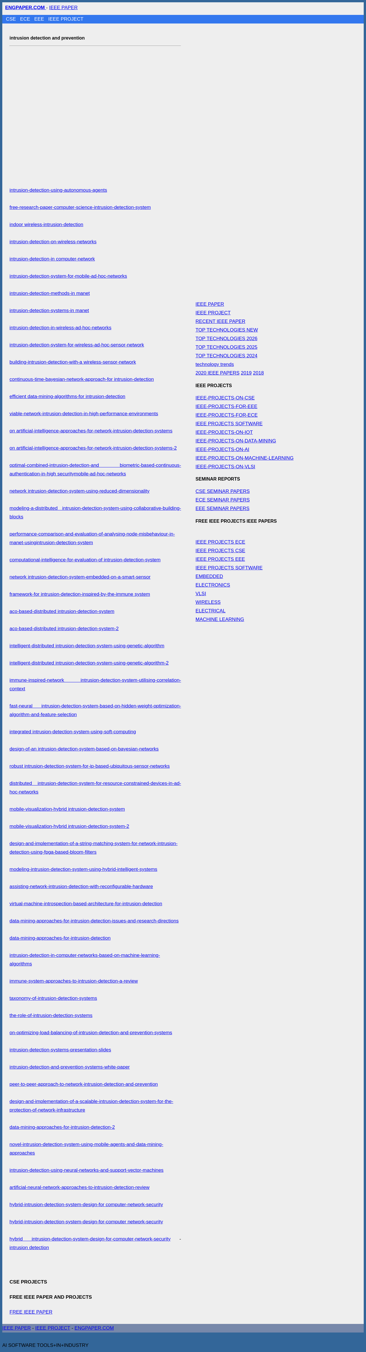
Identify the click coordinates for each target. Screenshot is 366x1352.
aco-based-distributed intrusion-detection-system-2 (64, 628)
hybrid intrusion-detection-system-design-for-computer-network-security (89, 1239)
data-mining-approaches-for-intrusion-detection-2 (62, 1127)
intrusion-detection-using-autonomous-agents (58, 190)
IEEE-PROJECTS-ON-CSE (225, 398)
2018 (258, 373)
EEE (39, 19)
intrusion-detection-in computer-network (52, 259)
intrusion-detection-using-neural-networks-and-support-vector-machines (86, 1170)
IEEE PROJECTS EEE (220, 559)
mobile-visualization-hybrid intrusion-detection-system (67, 809)
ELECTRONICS (213, 585)
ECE (25, 19)
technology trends (215, 364)
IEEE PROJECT (65, 19)
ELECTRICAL (211, 611)
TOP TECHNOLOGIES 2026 (226, 338)
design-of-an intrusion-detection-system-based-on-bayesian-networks (84, 749)
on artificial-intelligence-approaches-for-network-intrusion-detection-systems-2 (93, 448)
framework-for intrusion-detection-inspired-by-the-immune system (79, 594)
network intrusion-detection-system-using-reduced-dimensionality (79, 491)
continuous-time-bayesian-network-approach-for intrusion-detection (81, 379)
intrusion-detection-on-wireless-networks (52, 241)
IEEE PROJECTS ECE (220, 542)
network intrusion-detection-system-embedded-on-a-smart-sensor (79, 577)
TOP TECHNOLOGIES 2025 (226, 347)
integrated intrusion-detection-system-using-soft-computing (72, 731)
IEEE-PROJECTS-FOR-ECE (227, 415)
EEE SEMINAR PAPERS (223, 508)
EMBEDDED (209, 576)
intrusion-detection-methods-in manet (49, 293)
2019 (246, 373)
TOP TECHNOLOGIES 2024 (226, 355)
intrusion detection (29, 1247)
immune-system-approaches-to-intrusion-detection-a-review (73, 981)
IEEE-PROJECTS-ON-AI (222, 449)
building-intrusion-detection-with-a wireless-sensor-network (72, 362)
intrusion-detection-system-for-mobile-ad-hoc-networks (68, 276)
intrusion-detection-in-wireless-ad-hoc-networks (60, 327)
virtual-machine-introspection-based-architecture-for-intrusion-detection (85, 903)
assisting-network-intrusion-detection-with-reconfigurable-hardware (81, 886)
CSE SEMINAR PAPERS (223, 491)
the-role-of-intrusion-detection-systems (50, 1015)
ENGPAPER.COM (94, 1328)
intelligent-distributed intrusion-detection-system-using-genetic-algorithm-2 (89, 663)
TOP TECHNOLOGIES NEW (227, 330)
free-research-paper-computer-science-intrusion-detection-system (80, 207)
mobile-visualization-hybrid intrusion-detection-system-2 (69, 826)
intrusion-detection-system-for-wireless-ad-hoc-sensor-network (76, 345)
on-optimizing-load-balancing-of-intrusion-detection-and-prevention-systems (90, 1032)
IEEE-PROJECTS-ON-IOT (224, 432)
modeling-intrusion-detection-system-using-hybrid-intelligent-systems (83, 869)
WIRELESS (208, 602)
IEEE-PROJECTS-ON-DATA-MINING (236, 441)
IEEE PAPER (63, 7)
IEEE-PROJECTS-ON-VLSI (225, 466)
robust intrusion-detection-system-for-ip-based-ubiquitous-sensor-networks (89, 766)
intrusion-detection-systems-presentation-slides (60, 1050)
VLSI (201, 593)
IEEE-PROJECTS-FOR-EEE (226, 406)
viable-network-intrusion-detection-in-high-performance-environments (83, 413)
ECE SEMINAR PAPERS (223, 500)
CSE (11, 19)
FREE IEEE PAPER (30, 1312)
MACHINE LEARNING (220, 619)
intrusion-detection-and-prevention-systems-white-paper (69, 1067)
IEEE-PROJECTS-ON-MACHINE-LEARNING (245, 458)
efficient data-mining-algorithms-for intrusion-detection (67, 396)
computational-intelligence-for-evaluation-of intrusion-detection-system (84, 560)
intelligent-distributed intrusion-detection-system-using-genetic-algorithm (86, 645)
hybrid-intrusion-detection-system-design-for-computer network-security (86, 1221)
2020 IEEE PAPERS (218, 373)
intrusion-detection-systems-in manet (49, 310)
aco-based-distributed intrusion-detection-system (61, 611)
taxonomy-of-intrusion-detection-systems (53, 998)
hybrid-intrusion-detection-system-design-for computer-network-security (86, 1204)
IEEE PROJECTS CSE (220, 550)
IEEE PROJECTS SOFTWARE (229, 423)
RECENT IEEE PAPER (220, 321)
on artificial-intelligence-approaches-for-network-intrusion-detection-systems (90, 431)
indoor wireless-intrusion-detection (46, 224)
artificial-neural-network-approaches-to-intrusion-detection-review (79, 1187)
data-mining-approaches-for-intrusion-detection (59, 938)
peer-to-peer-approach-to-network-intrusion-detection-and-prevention (83, 1084)
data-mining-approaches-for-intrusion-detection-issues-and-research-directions (94, 921)
